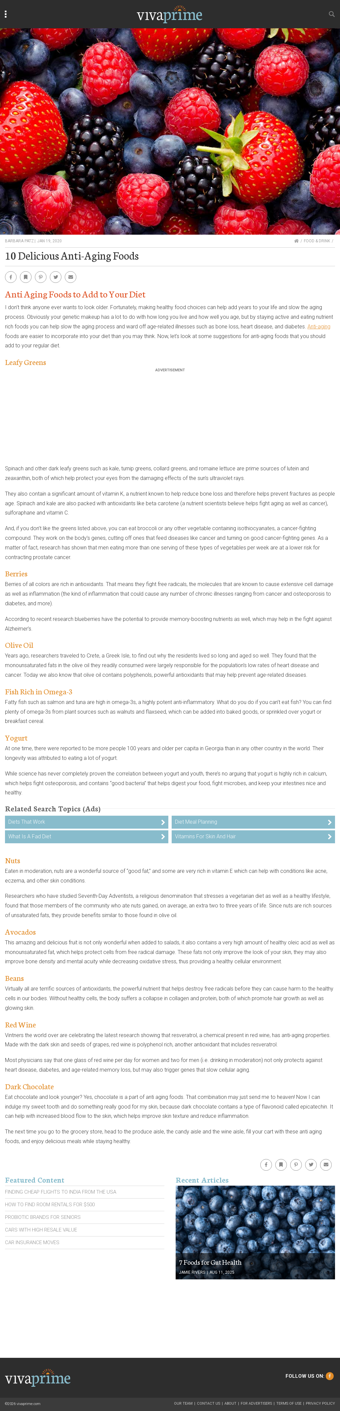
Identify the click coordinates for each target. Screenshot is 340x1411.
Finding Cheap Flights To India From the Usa (60, 1192)
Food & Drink (317, 241)
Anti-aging (318, 326)
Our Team (183, 1403)
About (230, 1403)
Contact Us (208, 1403)
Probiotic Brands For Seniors (43, 1217)
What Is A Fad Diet (29, 836)
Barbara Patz (19, 241)
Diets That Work (26, 822)
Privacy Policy (320, 1403)
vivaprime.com (29, 1404)
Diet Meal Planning (196, 822)
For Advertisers (256, 1403)
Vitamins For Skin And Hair (205, 836)
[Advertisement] (170, 418)
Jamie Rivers (192, 1272)
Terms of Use (288, 1403)
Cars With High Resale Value (41, 1230)
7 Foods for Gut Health (210, 1261)
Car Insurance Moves (32, 1242)
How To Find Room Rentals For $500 (50, 1205)
